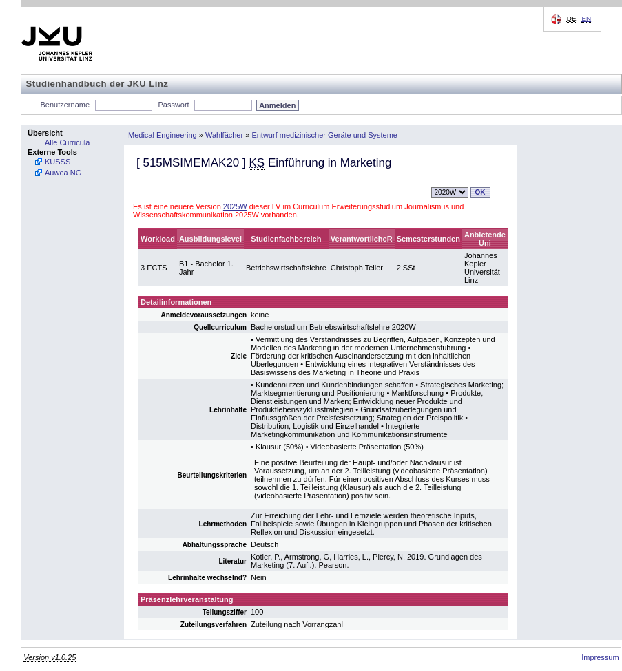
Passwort (173, 104)
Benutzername (65, 104)
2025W (235, 206)
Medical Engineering (162, 135)
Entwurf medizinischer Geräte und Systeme (324, 135)
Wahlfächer (224, 135)
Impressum (600, 657)
